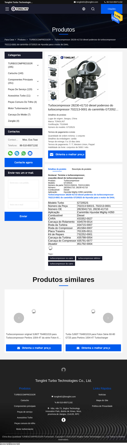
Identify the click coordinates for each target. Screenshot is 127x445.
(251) (20, 81)
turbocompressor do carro (61, 264)
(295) (20, 65)
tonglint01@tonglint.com (86, 2)
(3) (20, 108)
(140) (15, 73)
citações (112, 9)
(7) (19, 114)
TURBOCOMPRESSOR (40, 39)
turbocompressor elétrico (89, 258)
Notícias (102, 394)
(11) (19, 95)
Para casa (9, 39)
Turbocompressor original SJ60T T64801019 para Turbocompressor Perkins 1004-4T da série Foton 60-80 (33, 336)
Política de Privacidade (102, 406)
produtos (22, 39)
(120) (20, 89)
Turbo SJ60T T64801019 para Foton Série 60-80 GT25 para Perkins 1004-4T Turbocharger (90, 336)
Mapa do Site (102, 400)
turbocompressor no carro (61, 258)
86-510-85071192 (113, 2)
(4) (22, 102)
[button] (53, 99)
